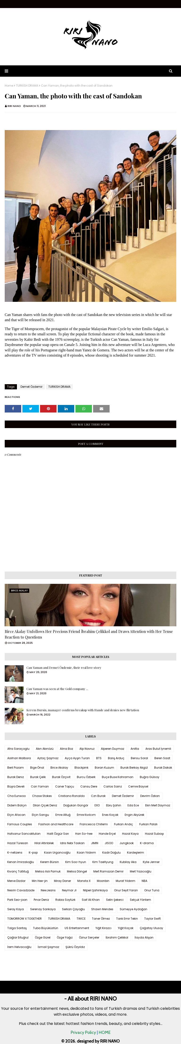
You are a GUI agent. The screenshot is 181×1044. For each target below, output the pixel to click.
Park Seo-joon (17, 900)
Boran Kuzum (104, 768)
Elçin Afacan (16, 815)
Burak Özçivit (61, 777)
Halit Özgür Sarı (58, 834)
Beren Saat (162, 758)
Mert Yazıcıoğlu (140, 871)
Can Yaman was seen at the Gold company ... (57, 689)
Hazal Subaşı (154, 834)
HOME (105, 1032)
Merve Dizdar (16, 881)
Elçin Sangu (40, 815)
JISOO (109, 843)
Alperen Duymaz (112, 749)
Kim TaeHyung (102, 862)
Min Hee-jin (40, 881)
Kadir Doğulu (111, 852)
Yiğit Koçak (125, 928)
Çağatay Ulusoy (151, 928)
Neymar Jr (69, 890)
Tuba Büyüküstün (45, 928)
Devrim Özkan (150, 796)
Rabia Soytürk (65, 900)
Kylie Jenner (151, 862)
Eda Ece (133, 805)
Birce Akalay (59, 768)
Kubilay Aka (128, 862)
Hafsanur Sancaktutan (24, 834)
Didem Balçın (17, 805)
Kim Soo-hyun (75, 862)
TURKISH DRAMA (27, 86)
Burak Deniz (15, 777)
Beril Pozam (15, 768)
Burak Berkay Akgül (134, 768)
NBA (144, 881)
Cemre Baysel (138, 786)
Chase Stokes (42, 796)
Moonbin (103, 881)
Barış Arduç (116, 758)
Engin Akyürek (134, 815)
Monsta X (83, 881)
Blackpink (81, 768)
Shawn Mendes (102, 909)
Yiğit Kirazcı (103, 928)
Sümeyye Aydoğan (133, 909)
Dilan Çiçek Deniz (45, 805)
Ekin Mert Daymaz (157, 805)
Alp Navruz (87, 749)
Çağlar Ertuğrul (18, 937)
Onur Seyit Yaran (126, 890)
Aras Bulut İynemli (158, 749)
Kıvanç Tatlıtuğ (18, 871)
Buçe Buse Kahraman (117, 777)
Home (9, 86)
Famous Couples (19, 824)
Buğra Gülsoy (149, 777)
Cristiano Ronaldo (71, 796)
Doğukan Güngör (75, 805)
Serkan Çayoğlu (73, 909)
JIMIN (94, 843)
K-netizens (14, 852)
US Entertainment (77, 928)
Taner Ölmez (101, 919)
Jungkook (126, 843)
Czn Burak (98, 796)
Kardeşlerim (135, 852)
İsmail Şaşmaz (48, 947)
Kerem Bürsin (49, 862)
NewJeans (48, 890)
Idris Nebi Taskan (72, 843)
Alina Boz (66, 749)
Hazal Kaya (130, 834)
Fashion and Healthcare (55, 824)
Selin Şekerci (114, 900)
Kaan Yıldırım (86, 852)
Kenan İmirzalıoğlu (20, 862)
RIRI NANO (14, 106)
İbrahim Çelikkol (117, 937)
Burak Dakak (163, 768)
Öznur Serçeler (89, 937)
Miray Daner (62, 881)
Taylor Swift (152, 919)
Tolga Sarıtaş (17, 928)
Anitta (135, 749)
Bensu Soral (139, 758)
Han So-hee (83, 834)
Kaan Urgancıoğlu (57, 852)
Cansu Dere (88, 786)
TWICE (81, 919)
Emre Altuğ (62, 815)
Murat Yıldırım (125, 881)
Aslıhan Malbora (19, 758)
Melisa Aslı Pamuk (48, 871)
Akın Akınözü (44, 749)
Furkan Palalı (148, 824)
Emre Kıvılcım (86, 815)
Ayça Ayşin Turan (77, 758)
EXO (97, 805)
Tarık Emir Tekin (127, 919)
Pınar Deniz (41, 900)
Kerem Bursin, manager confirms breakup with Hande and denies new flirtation (82, 710)
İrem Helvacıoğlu (19, 947)
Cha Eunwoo (16, 796)
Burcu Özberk (86, 777)
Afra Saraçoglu (18, 749)
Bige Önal (37, 768)
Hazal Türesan (17, 843)
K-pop (33, 852)
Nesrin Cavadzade (20, 890)
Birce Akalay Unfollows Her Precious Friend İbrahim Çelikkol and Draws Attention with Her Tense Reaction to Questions (89, 634)
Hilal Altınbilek (44, 843)
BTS (99, 758)
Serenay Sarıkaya (43, 909)
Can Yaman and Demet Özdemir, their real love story (63, 667)
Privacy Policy (83, 1032)
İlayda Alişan (144, 937)
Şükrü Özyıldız (75, 947)
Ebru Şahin (113, 805)
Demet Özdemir (31, 387)
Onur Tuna (151, 890)
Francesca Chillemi (94, 824)
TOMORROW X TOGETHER (24, 919)
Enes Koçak (110, 815)
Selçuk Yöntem (140, 900)
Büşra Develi (16, 786)
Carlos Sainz (112, 786)
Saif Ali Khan (91, 900)
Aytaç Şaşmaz (47, 758)
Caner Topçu (64, 786)
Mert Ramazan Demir (108, 871)
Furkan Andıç (123, 824)
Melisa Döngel (77, 871)
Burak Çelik (38, 777)
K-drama (147, 843)
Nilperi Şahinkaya (95, 890)
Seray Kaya (15, 909)
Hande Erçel (107, 834)
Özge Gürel (42, 937)
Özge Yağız (65, 937)
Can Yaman (40, 786)
